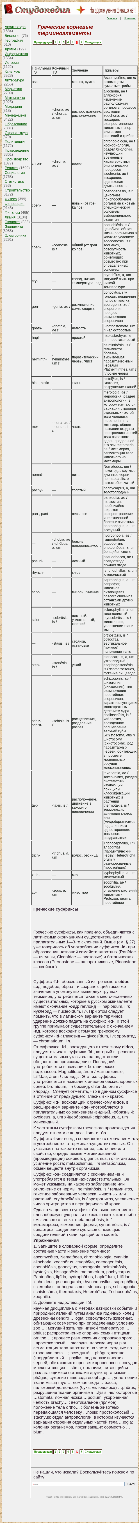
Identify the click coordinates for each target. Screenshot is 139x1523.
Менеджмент (15, 115)
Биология (13, 36)
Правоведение (17, 150)
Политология (15, 142)
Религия (11, 168)
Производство (16, 159)
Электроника (15, 235)
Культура (12, 71)
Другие (10, 49)
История (12, 63)
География (14, 40)
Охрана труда (16, 133)
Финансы (12, 212)
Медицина (13, 106)
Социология (15, 173)
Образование (16, 124)
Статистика (14, 181)
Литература (14, 80)
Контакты (130, 18)
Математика (15, 98)
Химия (10, 217)
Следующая (93, 42)
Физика (11, 199)
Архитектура (15, 27)
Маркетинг (13, 89)
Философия (14, 204)
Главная (112, 18)
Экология (12, 222)
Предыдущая (43, 42)
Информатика (16, 54)
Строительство (17, 190)
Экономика (14, 227)
